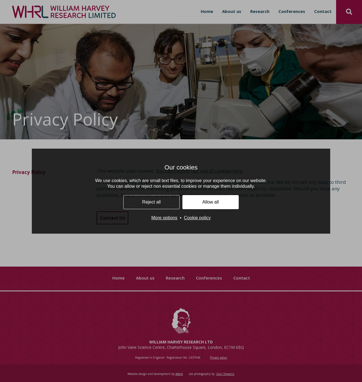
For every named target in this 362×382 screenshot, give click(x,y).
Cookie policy (197, 217)
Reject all (151, 202)
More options (164, 217)
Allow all (210, 202)
